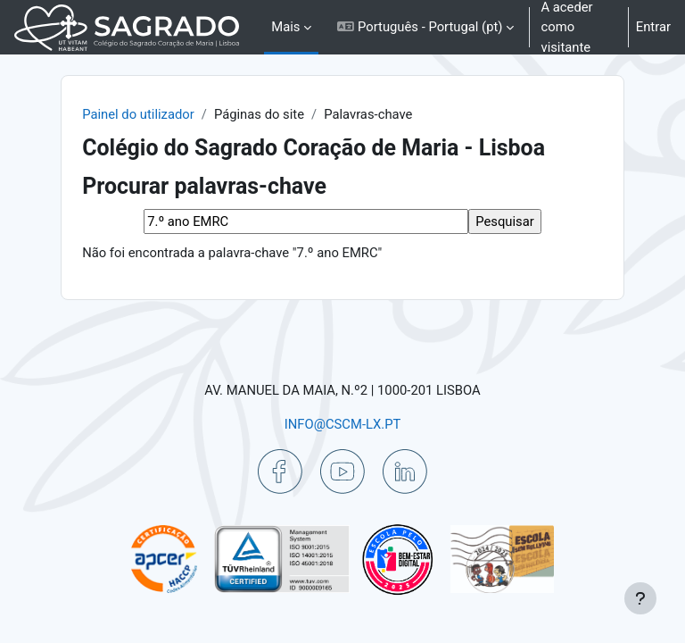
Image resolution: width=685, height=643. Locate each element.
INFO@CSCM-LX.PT (343, 424)
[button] (425, 27)
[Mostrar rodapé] (640, 598)
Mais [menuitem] (285, 27)
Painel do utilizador (138, 114)
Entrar (653, 27)
